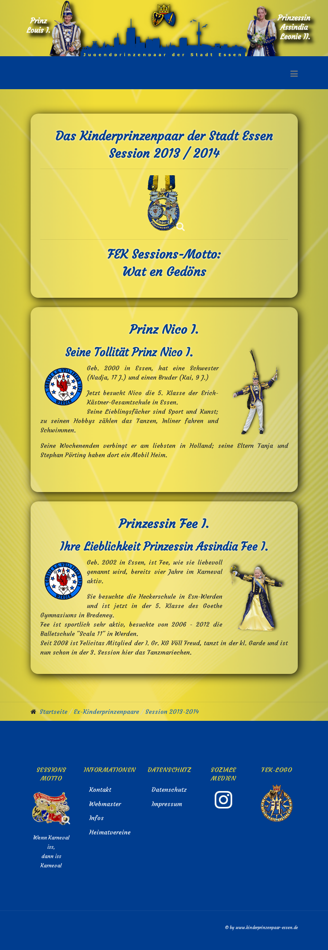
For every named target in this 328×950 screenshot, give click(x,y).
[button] (294, 72)
